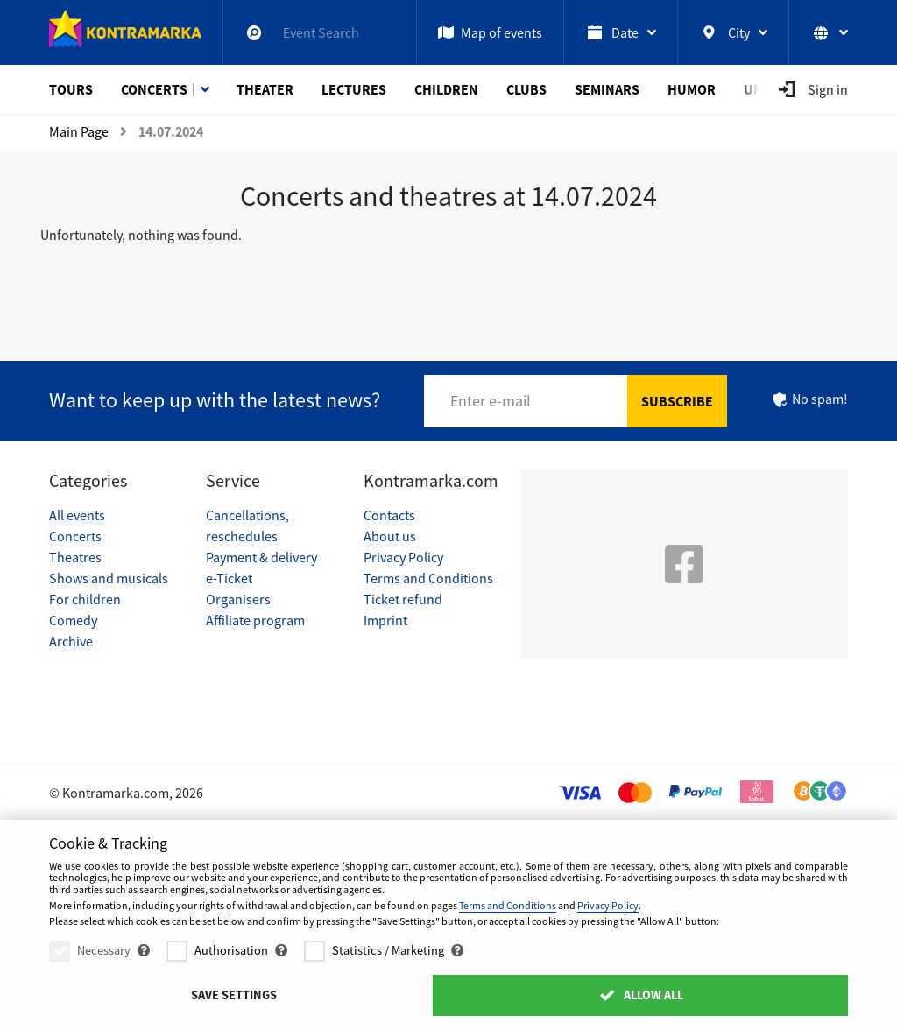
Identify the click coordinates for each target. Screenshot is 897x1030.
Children (446, 89)
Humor (691, 89)
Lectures (353, 89)
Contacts (389, 515)
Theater (265, 89)
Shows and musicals (108, 578)
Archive (71, 641)
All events (77, 515)
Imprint (385, 620)
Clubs (526, 89)
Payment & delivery (261, 557)
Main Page (79, 131)
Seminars (607, 89)
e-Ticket (229, 578)
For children (85, 599)
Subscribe (677, 401)
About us (390, 536)
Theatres (75, 557)
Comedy (73, 620)
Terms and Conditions (428, 578)
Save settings (234, 995)
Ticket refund (403, 599)
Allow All (640, 995)
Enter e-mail (490, 401)
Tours (71, 89)
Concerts (154, 89)
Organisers (238, 599)
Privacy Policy (403, 557)
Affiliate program (255, 620)
